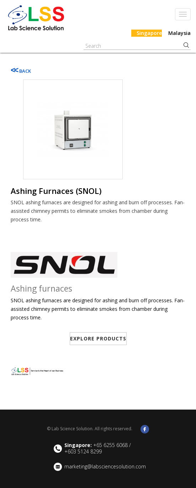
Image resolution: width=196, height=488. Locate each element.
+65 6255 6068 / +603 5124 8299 (97, 448)
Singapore (149, 33)
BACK (25, 71)
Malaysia (179, 33)
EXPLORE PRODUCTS (98, 338)
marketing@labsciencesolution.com (105, 466)
